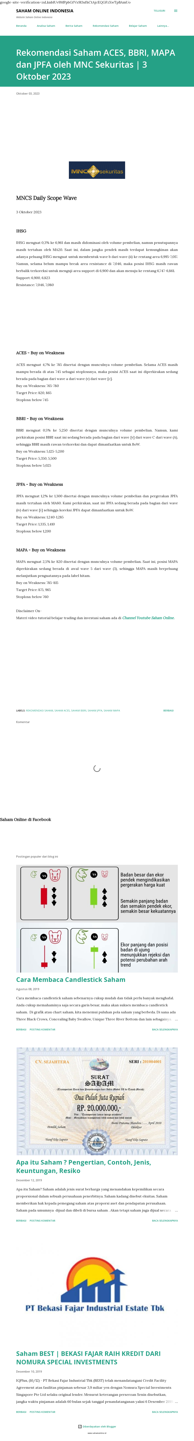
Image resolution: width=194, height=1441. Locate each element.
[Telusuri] (159, 11)
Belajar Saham (138, 25)
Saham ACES (62, 710)
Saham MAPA (112, 710)
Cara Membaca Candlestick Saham (70, 979)
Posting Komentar (42, 1029)
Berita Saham (74, 25)
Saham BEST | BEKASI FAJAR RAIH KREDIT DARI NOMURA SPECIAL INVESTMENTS (88, 1357)
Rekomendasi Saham (106, 25)
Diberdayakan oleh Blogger (97, 1426)
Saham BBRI (78, 710)
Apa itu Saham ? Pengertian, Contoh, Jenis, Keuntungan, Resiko (83, 1166)
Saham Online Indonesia (44, 11)
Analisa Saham (46, 25)
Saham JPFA (95, 710)
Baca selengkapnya (165, 1029)
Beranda (21, 25)
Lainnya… (163, 25)
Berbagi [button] (168, 710)
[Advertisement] (97, 131)
